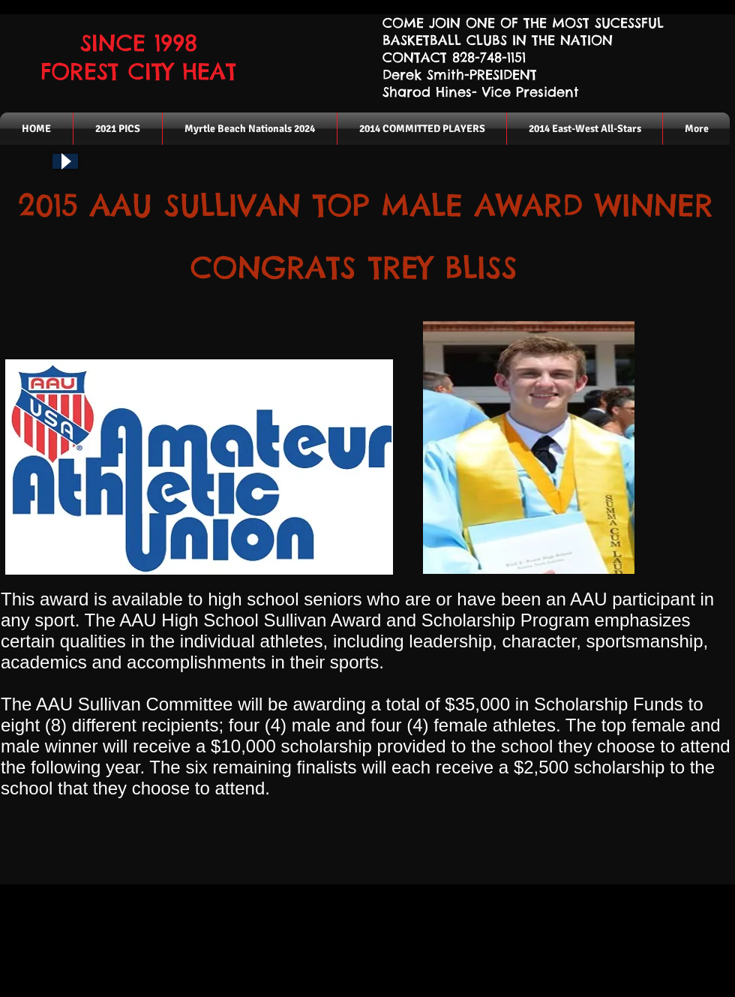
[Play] (65, 161)
